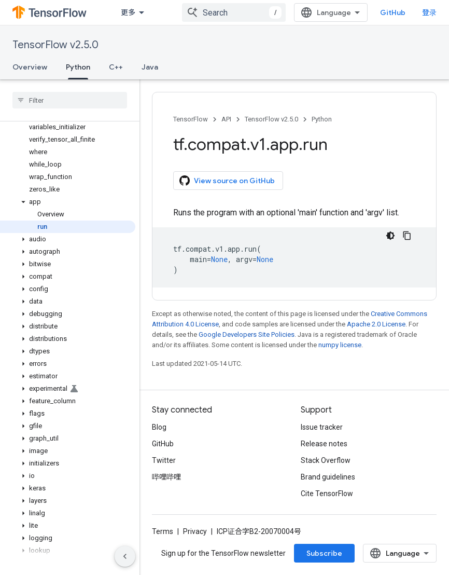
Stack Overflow (325, 460)
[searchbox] (69, 100)
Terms (162, 531)
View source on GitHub (227, 180)
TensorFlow (190, 119)
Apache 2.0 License (376, 324)
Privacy (195, 531)
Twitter (164, 460)
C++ (116, 67)
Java (150, 67)
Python (322, 119)
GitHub (392, 12)
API (226, 119)
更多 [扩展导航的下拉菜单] (128, 12)
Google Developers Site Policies (246, 334)
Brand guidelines (328, 477)
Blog (159, 427)
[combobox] (234, 12)
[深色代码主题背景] (390, 235)
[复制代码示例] (407, 235)
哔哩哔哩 (166, 477)
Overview (29, 67)
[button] (67, 202)
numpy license (339, 345)
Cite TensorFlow (327, 493)
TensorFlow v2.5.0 (55, 44)
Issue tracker (322, 427)
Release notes (324, 444)
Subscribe (324, 553)
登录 (429, 12)
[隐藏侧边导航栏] (125, 556)
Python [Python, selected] (78, 67)
